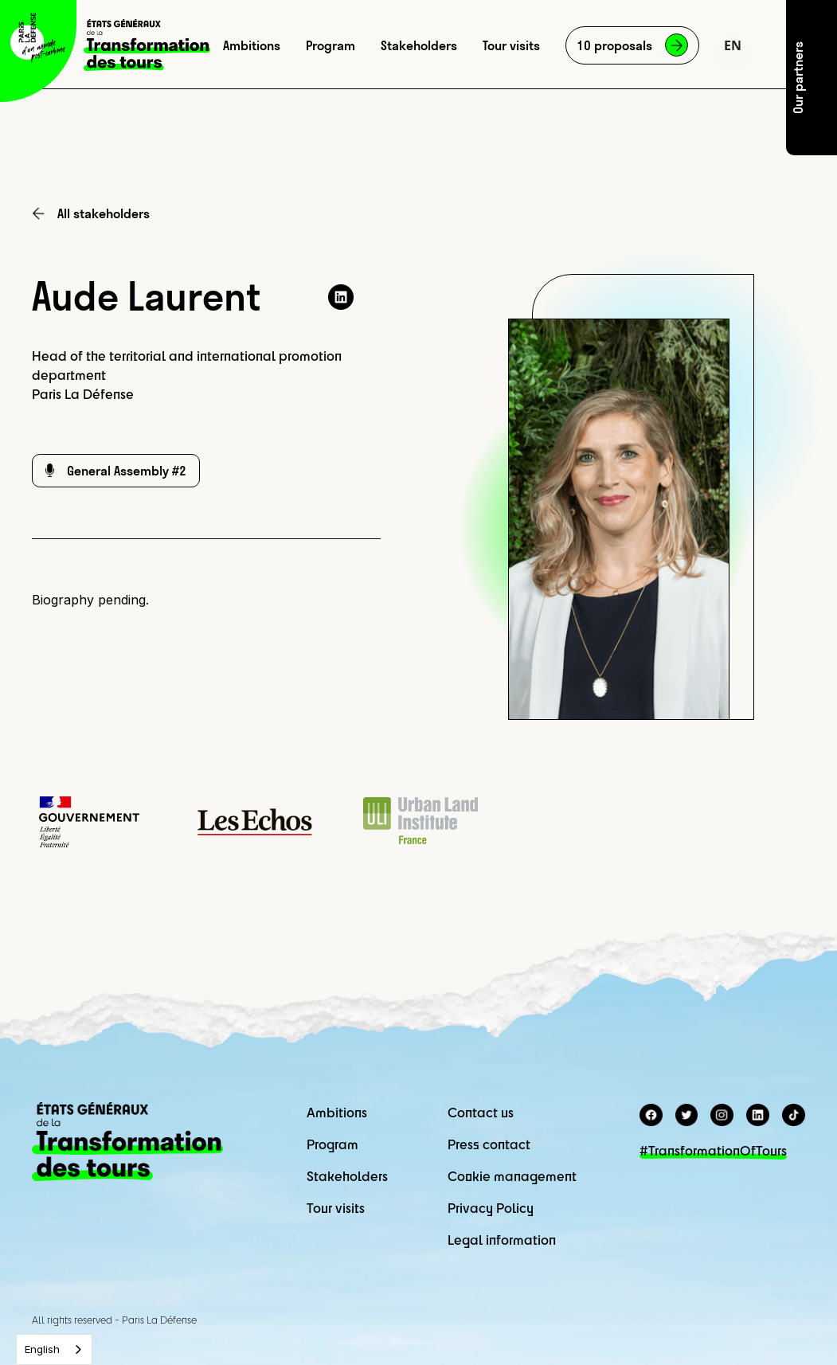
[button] (732, 45)
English (42, 1349)
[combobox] (54, 1349)
